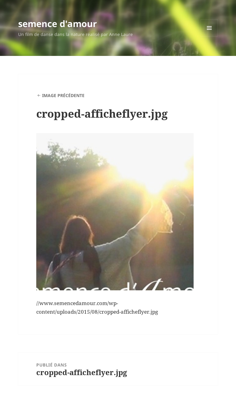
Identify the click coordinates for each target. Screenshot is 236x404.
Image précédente (63, 95)
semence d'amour (57, 23)
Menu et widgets (209, 36)
